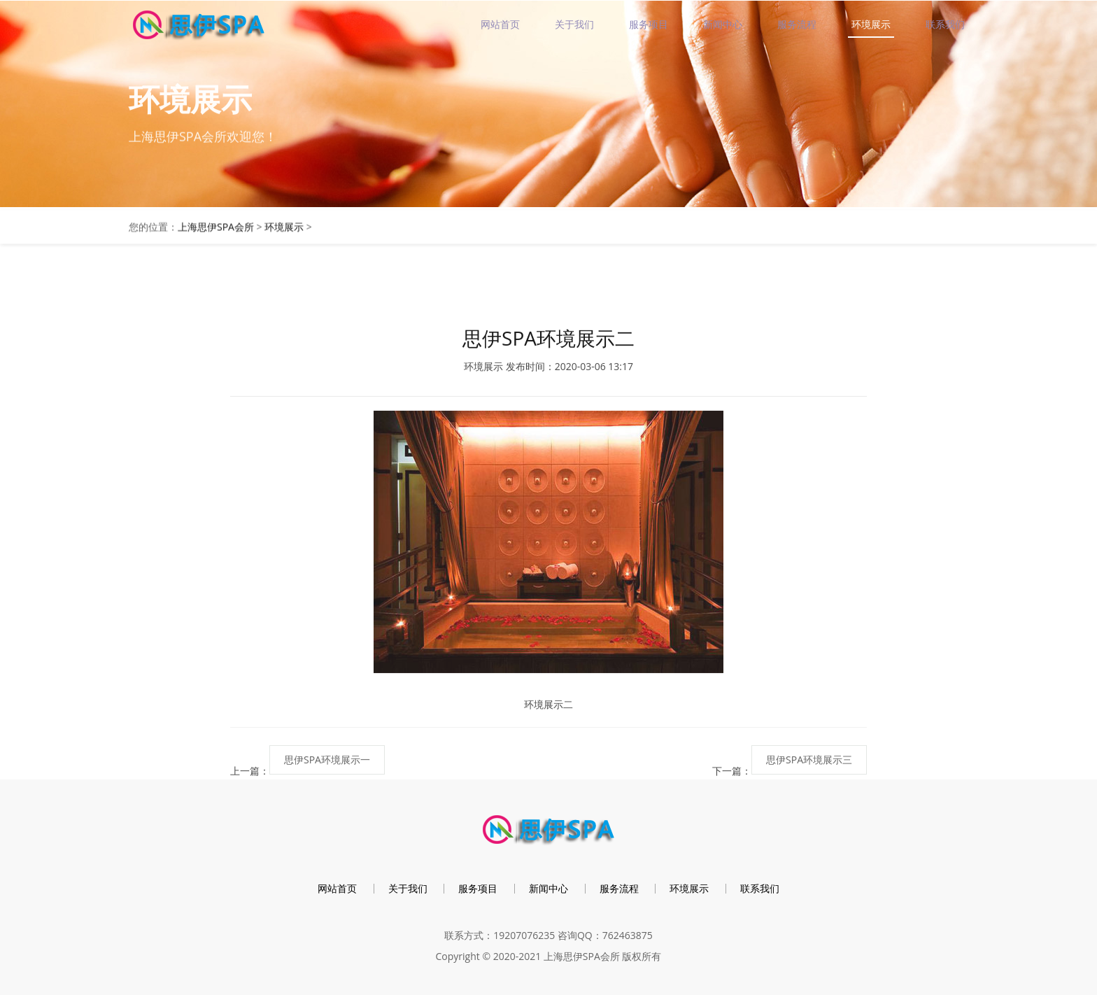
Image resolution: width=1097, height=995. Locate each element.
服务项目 (648, 24)
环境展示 (871, 24)
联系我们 (945, 24)
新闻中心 (722, 24)
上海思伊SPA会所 (216, 229)
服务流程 (796, 24)
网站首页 (500, 24)
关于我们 (574, 24)
